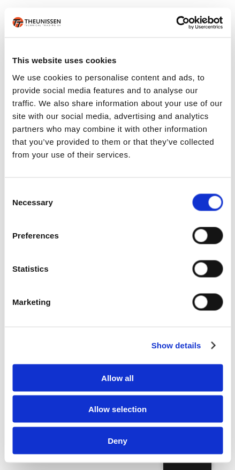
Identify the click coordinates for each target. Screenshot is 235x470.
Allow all (117, 377)
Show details (176, 345)
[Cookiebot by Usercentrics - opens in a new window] (176, 22)
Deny (117, 440)
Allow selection (117, 409)
